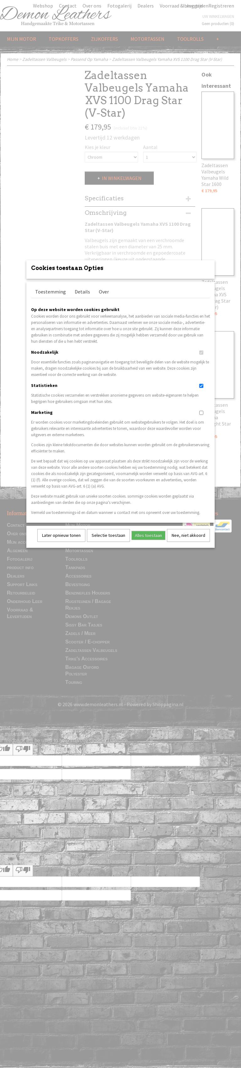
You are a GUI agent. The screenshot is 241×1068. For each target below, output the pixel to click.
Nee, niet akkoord (188, 543)
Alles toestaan (148, 543)
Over (104, 300)
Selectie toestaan (108, 543)
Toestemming (50, 300)
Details (82, 300)
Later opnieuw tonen (61, 543)
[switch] (201, 361)
